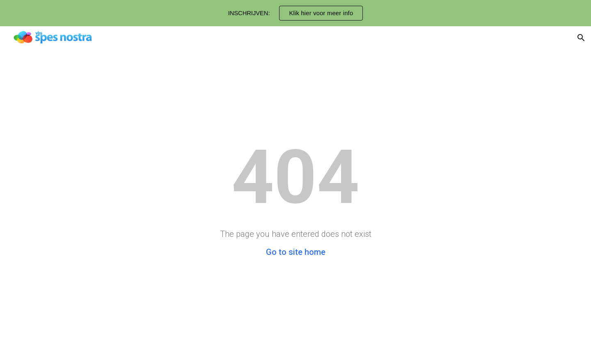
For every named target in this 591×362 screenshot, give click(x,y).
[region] (295, 13)
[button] (581, 38)
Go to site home (295, 252)
